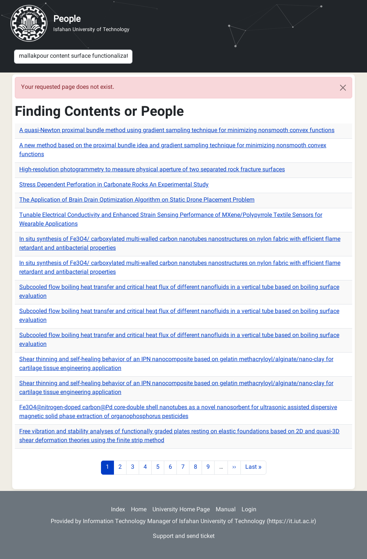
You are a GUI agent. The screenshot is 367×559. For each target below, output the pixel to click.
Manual (226, 510)
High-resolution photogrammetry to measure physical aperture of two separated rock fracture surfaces (152, 170)
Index (118, 510)
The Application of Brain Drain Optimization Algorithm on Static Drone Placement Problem (137, 200)
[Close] (343, 87)
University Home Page (181, 510)
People (67, 20)
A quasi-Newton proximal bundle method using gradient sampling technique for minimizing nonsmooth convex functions (176, 130)
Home (139, 510)
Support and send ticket (184, 536)
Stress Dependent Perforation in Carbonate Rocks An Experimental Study (114, 185)
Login (249, 510)
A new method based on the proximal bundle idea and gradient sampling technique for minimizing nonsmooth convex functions (172, 150)
